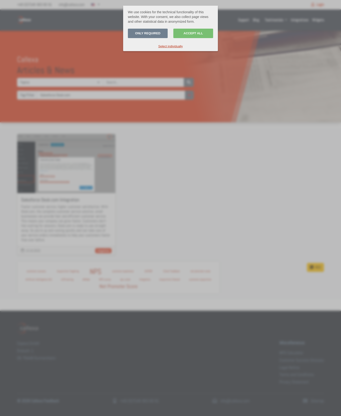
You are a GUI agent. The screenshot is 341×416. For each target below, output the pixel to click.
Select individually (170, 46)
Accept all (193, 33)
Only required (148, 33)
